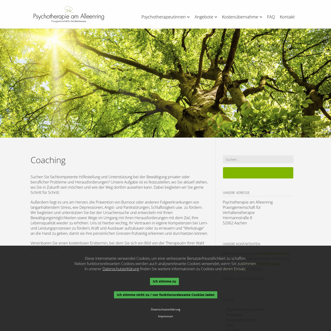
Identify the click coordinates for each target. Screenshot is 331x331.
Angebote (206, 17)
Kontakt (287, 17)
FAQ (271, 17)
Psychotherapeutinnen (165, 17)
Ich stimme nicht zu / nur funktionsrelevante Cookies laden (165, 294)
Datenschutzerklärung (121, 268)
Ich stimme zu (164, 281)
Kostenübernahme (242, 17)
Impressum (165, 316)
